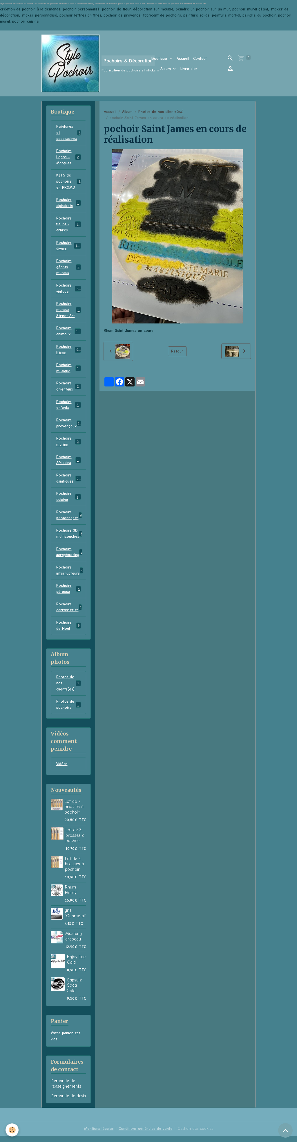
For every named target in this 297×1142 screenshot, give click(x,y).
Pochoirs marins (68, 445)
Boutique (160, 58)
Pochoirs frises (68, 352)
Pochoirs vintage (68, 290)
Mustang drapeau (73, 942)
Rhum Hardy (71, 896)
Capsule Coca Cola (74, 991)
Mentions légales (98, 1134)
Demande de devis (68, 1102)
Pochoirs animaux (68, 333)
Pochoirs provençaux (69, 426)
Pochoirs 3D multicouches (69, 538)
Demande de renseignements (66, 1089)
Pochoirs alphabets (68, 203)
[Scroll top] (285, 1130)
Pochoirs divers (68, 247)
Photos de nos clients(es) (161, 111)
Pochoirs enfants (68, 407)
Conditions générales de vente (145, 1134)
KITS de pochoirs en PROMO (68, 182)
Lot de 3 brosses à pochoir (75, 841)
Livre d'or (189, 68)
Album (166, 68)
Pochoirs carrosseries (69, 612)
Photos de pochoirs (68, 710)
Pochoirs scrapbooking (69, 556)
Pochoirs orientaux (68, 389)
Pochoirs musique (68, 370)
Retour (177, 351)
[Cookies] (12, 1129)
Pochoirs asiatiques (68, 482)
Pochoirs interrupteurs (70, 575)
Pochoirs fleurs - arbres (69, 225)
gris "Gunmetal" (75, 919)
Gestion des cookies (195, 1134)
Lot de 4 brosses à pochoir (74, 870)
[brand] (88, 63)
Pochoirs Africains (68, 463)
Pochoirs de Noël (68, 630)
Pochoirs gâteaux (68, 593)
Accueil (183, 58)
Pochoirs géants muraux (68, 268)
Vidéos (62, 770)
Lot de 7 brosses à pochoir (74, 813)
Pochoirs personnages (70, 519)
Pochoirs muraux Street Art (69, 312)
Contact (200, 58)
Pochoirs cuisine (68, 500)
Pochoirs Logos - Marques (69, 157)
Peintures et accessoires (69, 132)
